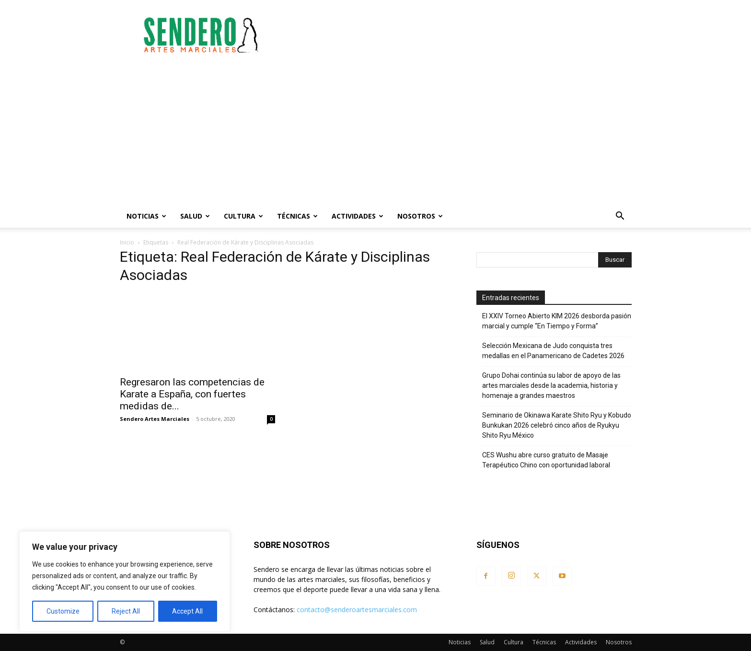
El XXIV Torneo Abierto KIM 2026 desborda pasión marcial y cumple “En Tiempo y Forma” (556, 321)
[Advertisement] (457, 35)
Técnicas (297, 216)
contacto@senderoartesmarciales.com (357, 609)
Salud (195, 216)
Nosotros (420, 216)
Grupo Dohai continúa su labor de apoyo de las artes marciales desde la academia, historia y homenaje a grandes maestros (551, 385)
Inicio (127, 242)
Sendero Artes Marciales (154, 418)
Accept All (187, 611)
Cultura (243, 216)
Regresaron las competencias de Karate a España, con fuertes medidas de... (192, 394)
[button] (620, 216)
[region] (124, 581)
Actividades (357, 216)
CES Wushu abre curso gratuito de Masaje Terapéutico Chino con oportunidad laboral (546, 460)
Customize (63, 611)
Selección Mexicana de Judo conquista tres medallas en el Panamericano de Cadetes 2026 (553, 351)
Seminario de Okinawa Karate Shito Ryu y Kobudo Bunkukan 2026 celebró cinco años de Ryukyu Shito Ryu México (556, 425)
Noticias (146, 216)
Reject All (126, 611)
